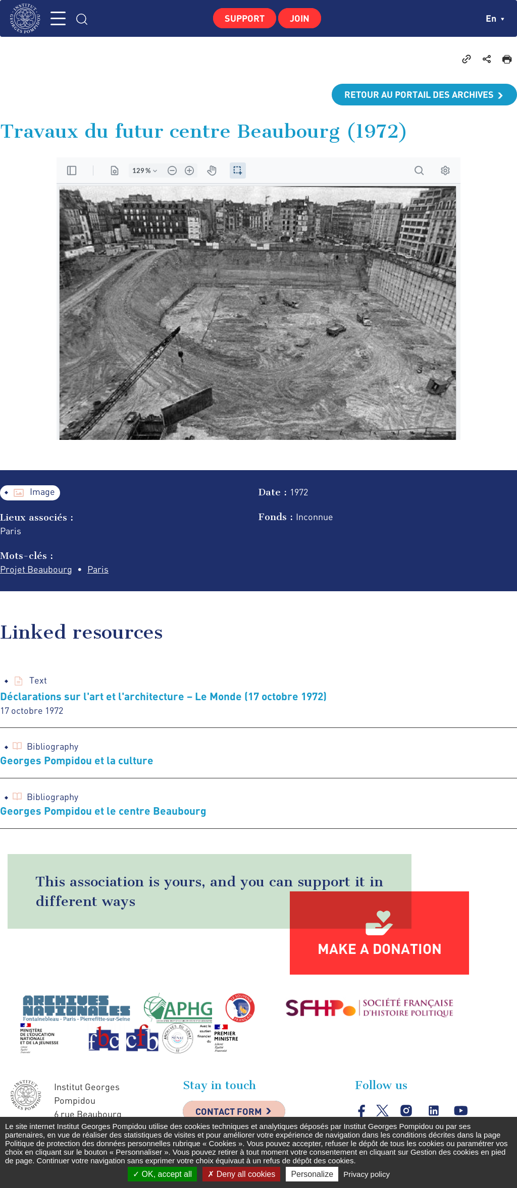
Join (299, 18)
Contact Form (228, 1111)
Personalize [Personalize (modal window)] (312, 1174)
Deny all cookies (241, 1174)
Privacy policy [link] (366, 1174)
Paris (98, 569)
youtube (460, 1111)
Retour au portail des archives (419, 94)
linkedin (433, 1111)
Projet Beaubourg (36, 569)
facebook (362, 1110)
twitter (382, 1110)
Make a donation (380, 948)
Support (245, 18)
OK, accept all (162, 1174)
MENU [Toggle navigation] (58, 18)
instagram (406, 1111)
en (495, 18)
